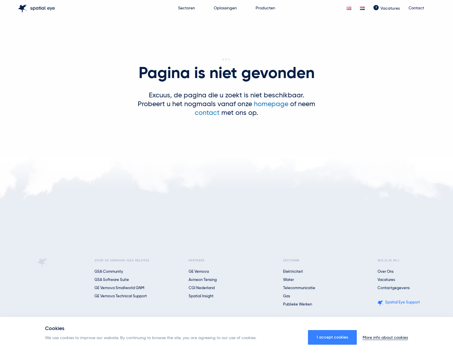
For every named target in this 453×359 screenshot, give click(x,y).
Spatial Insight (201, 296)
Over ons (386, 272)
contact (207, 113)
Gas (286, 296)
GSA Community (108, 272)
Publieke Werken (297, 304)
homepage (271, 104)
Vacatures (390, 8)
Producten (265, 8)
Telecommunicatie (299, 288)
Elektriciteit (293, 272)
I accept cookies (332, 337)
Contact (416, 8)
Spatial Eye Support (402, 302)
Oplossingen (225, 8)
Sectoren (186, 8)
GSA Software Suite (111, 280)
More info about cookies (385, 338)
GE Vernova (199, 272)
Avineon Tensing (203, 280)
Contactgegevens (394, 288)
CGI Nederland (202, 288)
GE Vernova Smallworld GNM (119, 288)
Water (288, 280)
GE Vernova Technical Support (120, 296)
